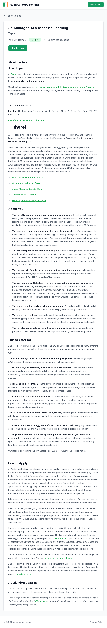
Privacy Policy (97, 622)
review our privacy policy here (60, 558)
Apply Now (18, 48)
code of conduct (60, 538)
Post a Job (95, 4)
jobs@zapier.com (24, 574)
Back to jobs (12, 15)
